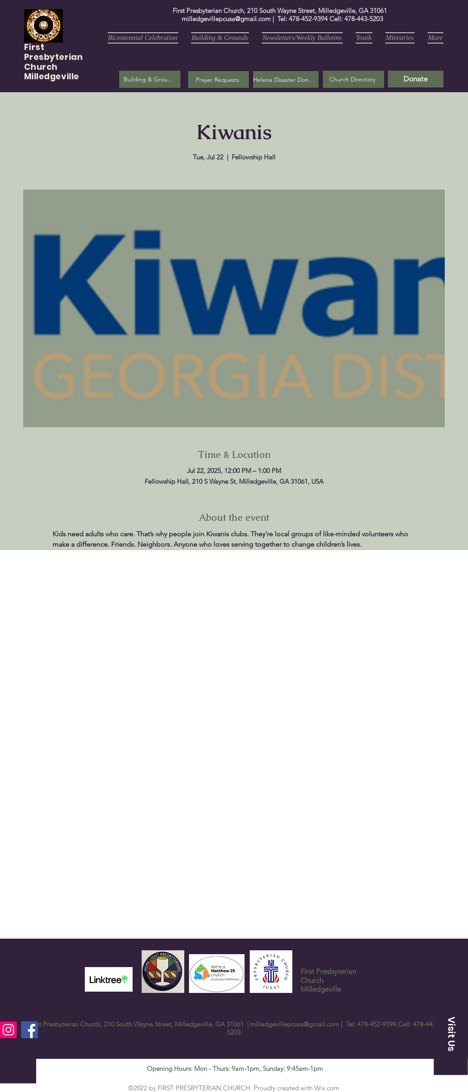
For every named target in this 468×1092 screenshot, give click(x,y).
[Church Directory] (353, 79)
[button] (218, 79)
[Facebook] (29, 1029)
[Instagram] (8, 1029)
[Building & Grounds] (149, 79)
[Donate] (415, 79)
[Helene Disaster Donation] (286, 79)
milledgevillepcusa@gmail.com (226, 19)
